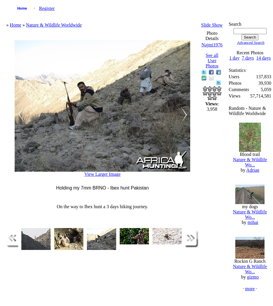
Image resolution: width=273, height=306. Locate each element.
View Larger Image (102, 174)
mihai (253, 222)
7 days (248, 57)
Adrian (252, 170)
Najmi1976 (212, 44)
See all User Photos (212, 60)
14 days (263, 57)
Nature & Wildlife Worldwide (54, 24)
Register (47, 8)
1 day (234, 57)
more (250, 288)
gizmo (253, 276)
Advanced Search (251, 42)
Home (22, 8)
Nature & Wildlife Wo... (250, 162)
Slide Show (211, 24)
